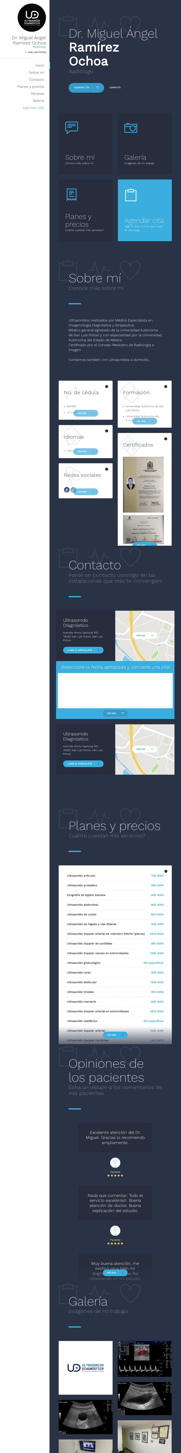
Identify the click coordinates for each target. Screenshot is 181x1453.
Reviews (37, 93)
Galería (38, 100)
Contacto (36, 79)
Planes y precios (30, 86)
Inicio (40, 65)
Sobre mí (36, 72)
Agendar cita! (33, 108)
